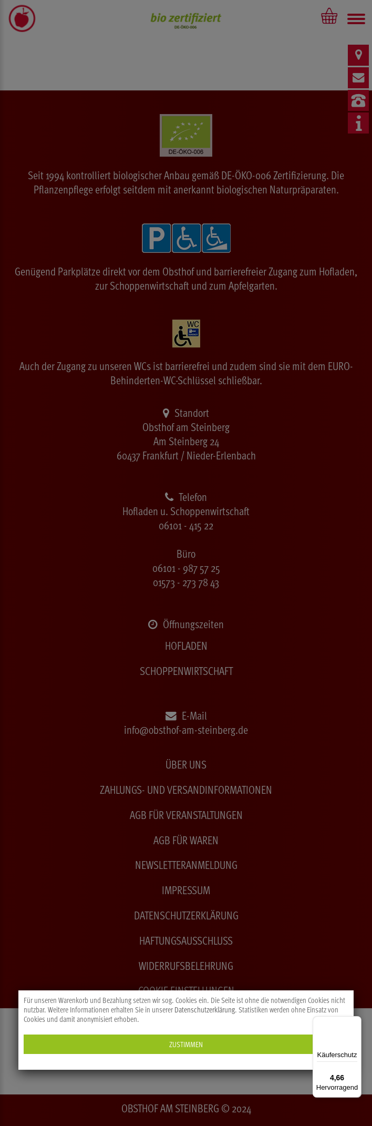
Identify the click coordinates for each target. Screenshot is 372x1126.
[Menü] (355, 1022)
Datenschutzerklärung (204, 1010)
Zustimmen (186, 1044)
